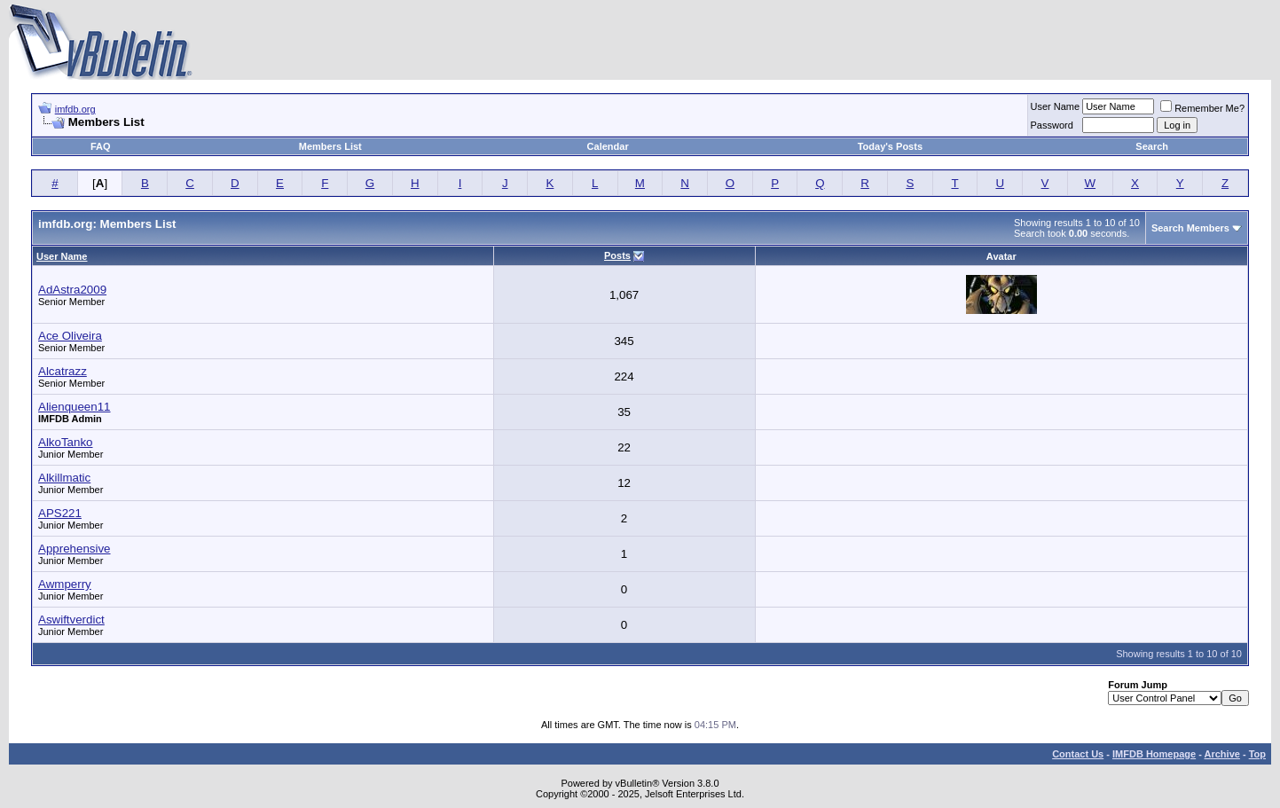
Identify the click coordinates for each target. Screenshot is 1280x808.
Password (1052, 125)
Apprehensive (74, 548)
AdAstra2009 (72, 289)
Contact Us (1077, 754)
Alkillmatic (64, 477)
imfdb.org (75, 109)
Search (1151, 146)
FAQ (100, 146)
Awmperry (64, 584)
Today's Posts (890, 146)
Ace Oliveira (70, 335)
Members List (330, 146)
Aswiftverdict (71, 619)
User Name (1055, 106)
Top (1257, 754)
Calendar (608, 146)
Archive (1222, 754)
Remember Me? (1202, 108)
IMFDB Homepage (1154, 754)
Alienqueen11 (74, 406)
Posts (617, 255)
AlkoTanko (65, 442)
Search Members (1190, 228)
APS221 (60, 513)
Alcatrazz (62, 371)
